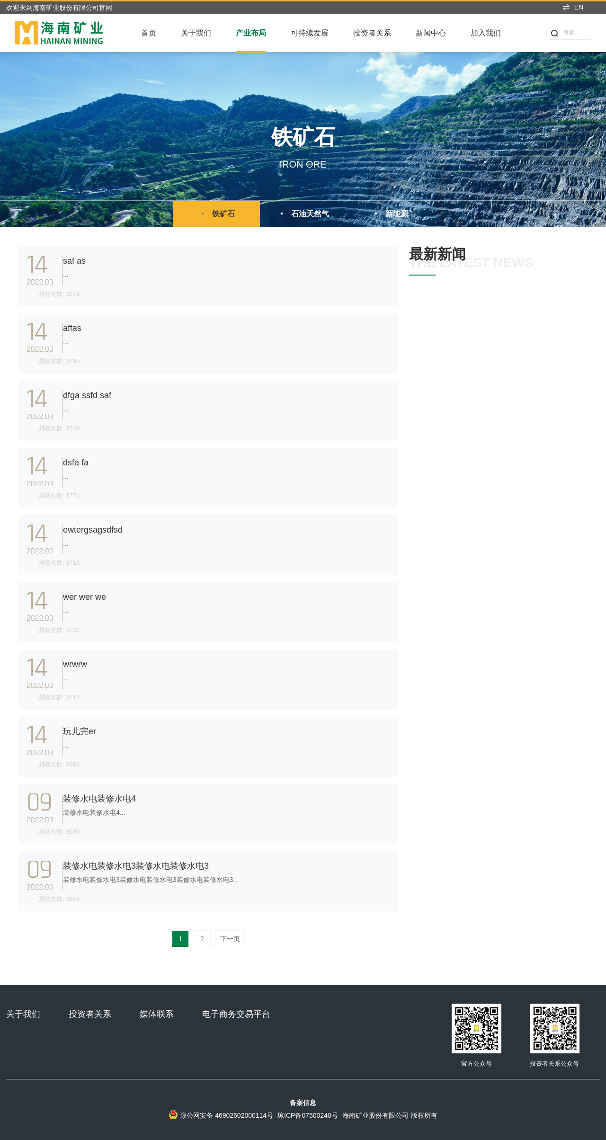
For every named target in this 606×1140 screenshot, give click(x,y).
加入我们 (486, 33)
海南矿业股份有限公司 (375, 1115)
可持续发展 (310, 33)
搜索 (562, 32)
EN (572, 7)
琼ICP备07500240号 (307, 1115)
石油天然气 (303, 213)
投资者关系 (372, 33)
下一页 (230, 939)
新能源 (389, 213)
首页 (148, 33)
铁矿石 (216, 213)
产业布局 (251, 33)
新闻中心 (431, 33)
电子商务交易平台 (236, 1014)
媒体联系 (157, 1014)
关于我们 (196, 33)
